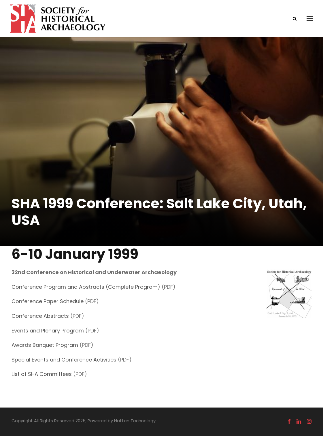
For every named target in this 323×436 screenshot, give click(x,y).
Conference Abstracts (40, 316)
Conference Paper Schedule (48, 301)
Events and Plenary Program (48, 330)
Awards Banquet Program (45, 345)
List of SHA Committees (42, 374)
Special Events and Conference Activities (64, 359)
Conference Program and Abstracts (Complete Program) (86, 286)
